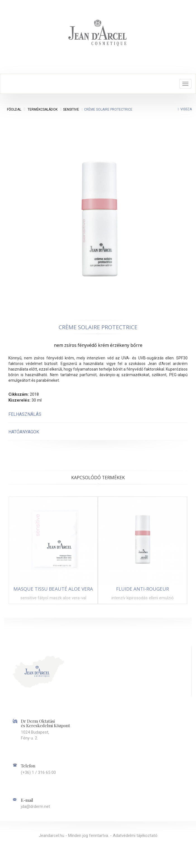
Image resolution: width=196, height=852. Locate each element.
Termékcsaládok (43, 109)
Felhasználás (24, 414)
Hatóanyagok (23, 432)
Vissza (186, 109)
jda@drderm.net (35, 806)
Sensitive (71, 109)
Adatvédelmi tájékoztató (135, 835)
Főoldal (14, 109)
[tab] (98, 414)
